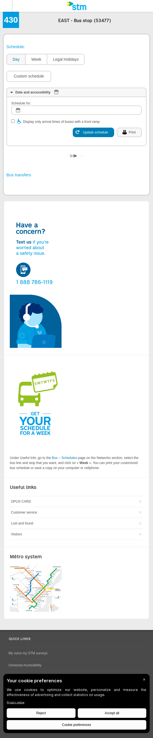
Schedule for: (21, 103)
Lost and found (22, 523)
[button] (28, 76)
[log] (76, 110)
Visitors (16, 534)
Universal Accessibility (24, 665)
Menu (6, 6)
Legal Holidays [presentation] (66, 59)
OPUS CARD (21, 501)
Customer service (24, 512)
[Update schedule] (93, 132)
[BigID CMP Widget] (76, 705)
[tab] (15, 59)
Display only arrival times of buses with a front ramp (61, 122)
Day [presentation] (16, 59)
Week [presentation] (36, 59)
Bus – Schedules (64, 458)
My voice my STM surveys (28, 653)
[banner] (76, 5)
